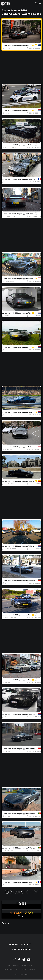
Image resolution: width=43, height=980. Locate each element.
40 (36, 892)
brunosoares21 (10, 850)
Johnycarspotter (10, 415)
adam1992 (8, 449)
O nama (13, 944)
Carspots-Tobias (10, 549)
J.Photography (9, 484)
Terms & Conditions (14, 969)
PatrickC (7, 48)
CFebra (7, 816)
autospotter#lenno (11, 350)
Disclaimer (21, 974)
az (5, 583)
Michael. (7, 113)
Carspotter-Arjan (10, 216)
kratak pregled (21, 949)
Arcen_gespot (9, 281)
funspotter (8, 182)
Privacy (33, 969)
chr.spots (8, 751)
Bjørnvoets (8, 717)
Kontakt (26, 944)
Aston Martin (7, 46)
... (31, 892)
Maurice (7, 682)
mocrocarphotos (10, 147)
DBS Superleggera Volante (24, 46)
